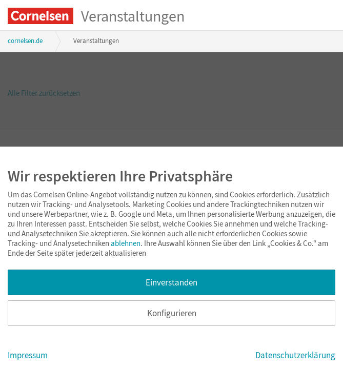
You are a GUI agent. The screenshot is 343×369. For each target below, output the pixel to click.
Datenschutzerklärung (295, 355)
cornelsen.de (25, 40)
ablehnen (125, 243)
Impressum (28, 355)
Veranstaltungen (133, 16)
